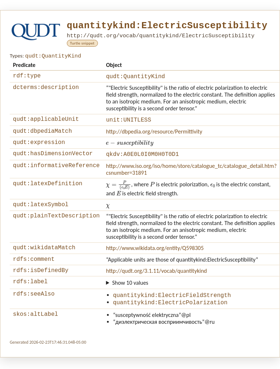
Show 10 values (130, 293)
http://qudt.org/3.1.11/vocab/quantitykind (156, 280)
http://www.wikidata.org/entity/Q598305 (154, 255)
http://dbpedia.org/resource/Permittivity (154, 135)
